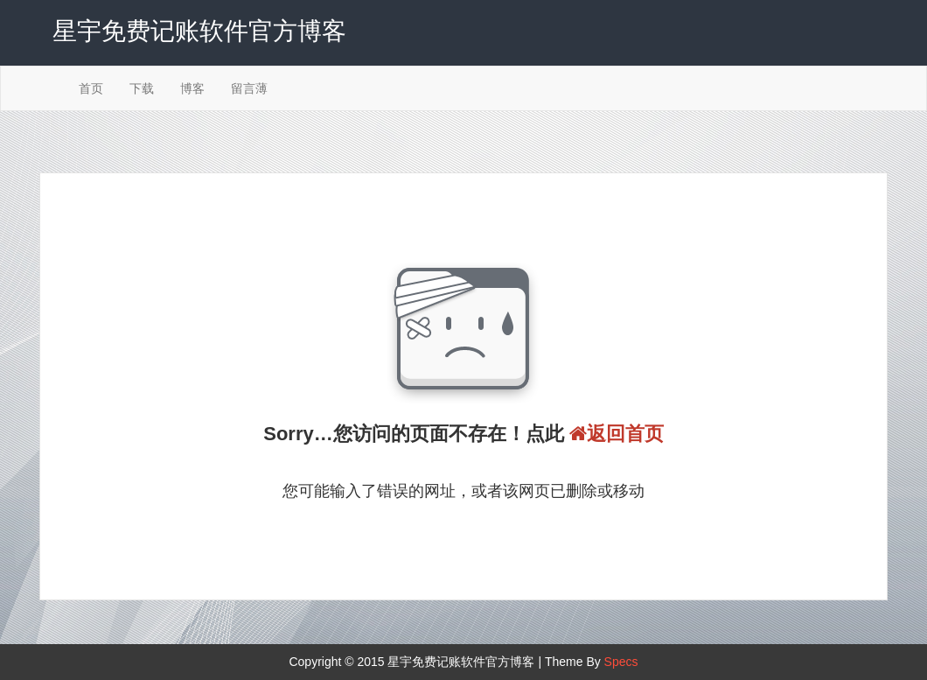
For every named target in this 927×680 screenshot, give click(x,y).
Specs (621, 662)
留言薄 (249, 88)
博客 (192, 88)
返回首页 (616, 434)
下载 (141, 88)
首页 (91, 88)
